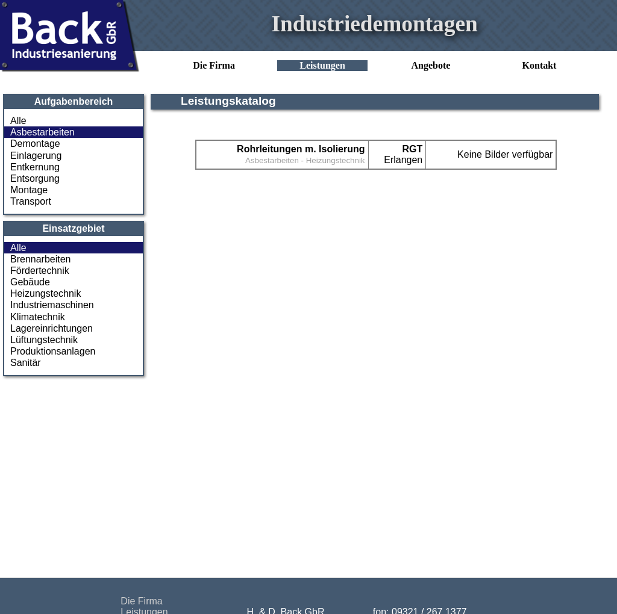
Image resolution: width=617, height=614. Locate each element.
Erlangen (403, 154)
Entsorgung (35, 178)
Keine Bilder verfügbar (505, 154)
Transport (30, 201)
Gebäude (30, 282)
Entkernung (35, 167)
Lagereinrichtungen (51, 328)
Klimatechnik (37, 317)
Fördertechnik (39, 270)
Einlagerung (35, 155)
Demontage (35, 143)
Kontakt (539, 65)
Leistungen (322, 65)
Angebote (431, 65)
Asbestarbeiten (42, 132)
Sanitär (25, 363)
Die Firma (214, 65)
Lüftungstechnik (44, 340)
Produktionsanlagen (52, 351)
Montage (29, 190)
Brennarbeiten (40, 259)
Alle (18, 121)
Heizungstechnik (45, 293)
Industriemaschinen (52, 305)
